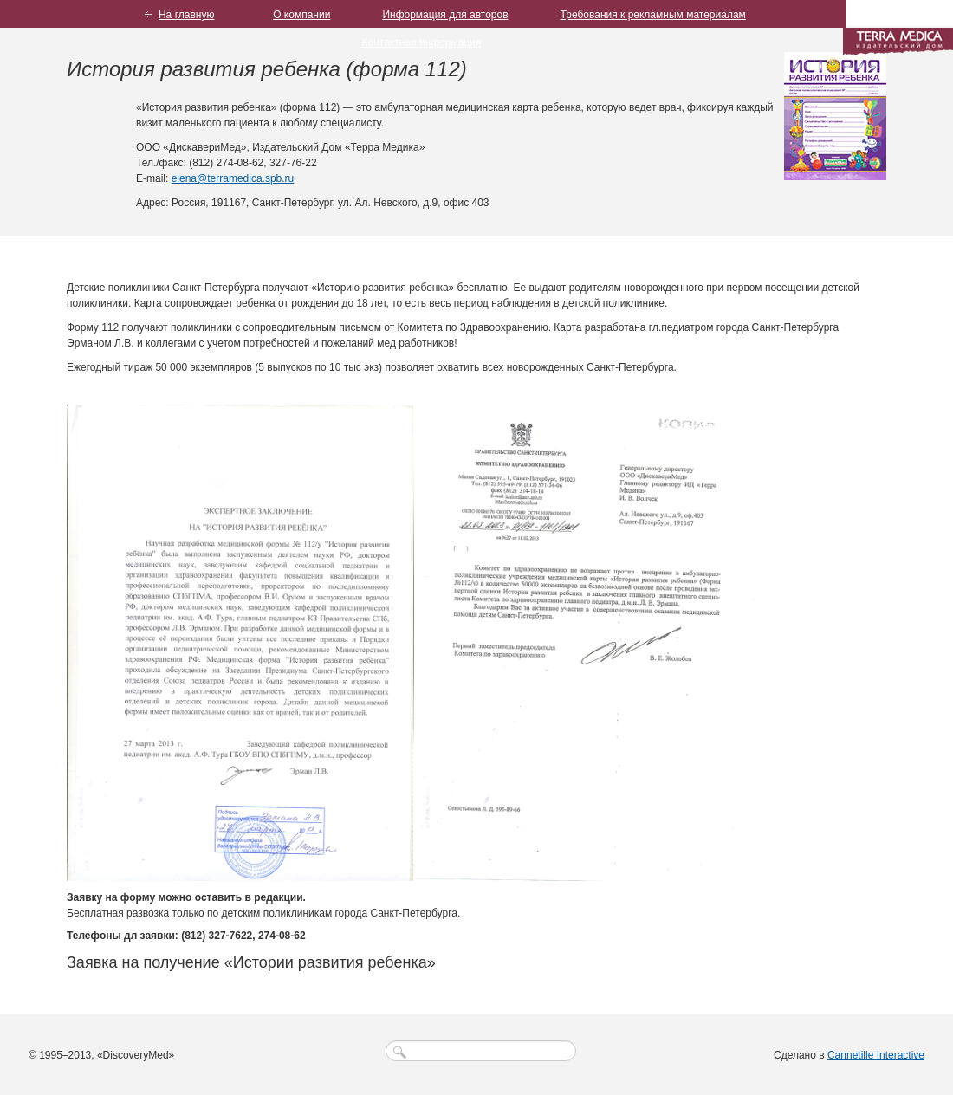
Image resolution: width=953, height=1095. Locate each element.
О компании (301, 15)
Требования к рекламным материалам (653, 15)
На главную (186, 15)
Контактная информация (422, 42)
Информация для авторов (445, 15)
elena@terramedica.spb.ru (233, 178)
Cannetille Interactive (875, 1055)
